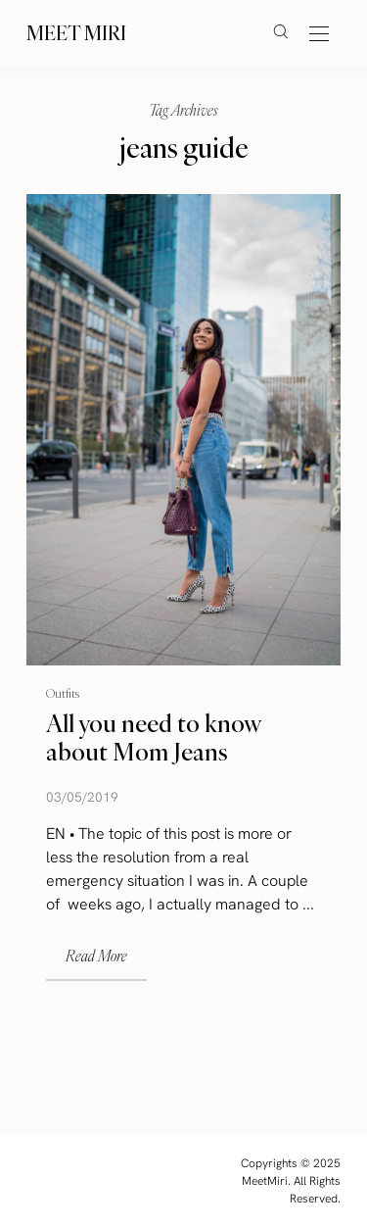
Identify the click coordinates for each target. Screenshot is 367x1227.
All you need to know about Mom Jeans (153, 737)
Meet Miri (76, 33)
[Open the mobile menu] (319, 35)
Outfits (62, 692)
